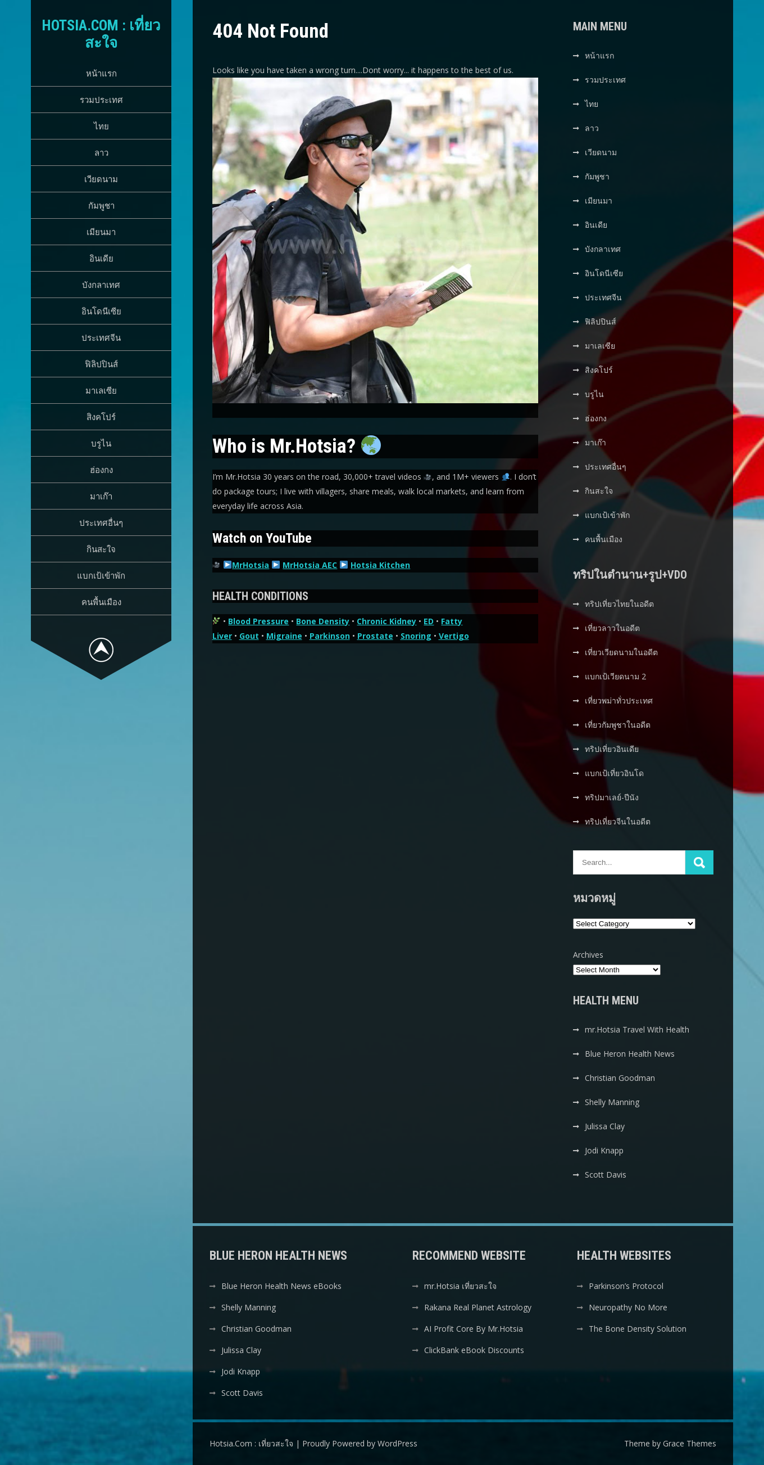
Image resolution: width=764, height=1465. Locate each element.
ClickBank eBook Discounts (474, 1350)
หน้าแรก (101, 73)
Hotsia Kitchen (380, 565)
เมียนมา (101, 231)
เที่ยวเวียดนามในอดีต (621, 652)
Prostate (375, 635)
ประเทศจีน (101, 337)
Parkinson (330, 635)
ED (429, 621)
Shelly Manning (612, 1102)
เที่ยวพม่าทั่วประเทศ (619, 700)
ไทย (101, 126)
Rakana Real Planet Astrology (477, 1307)
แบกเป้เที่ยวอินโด (614, 773)
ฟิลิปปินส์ (101, 363)
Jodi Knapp (604, 1150)
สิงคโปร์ (101, 416)
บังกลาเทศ (101, 284)
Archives (588, 954)
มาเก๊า (101, 496)
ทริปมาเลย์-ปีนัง (612, 797)
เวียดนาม (101, 178)
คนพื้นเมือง (101, 601)
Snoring (416, 635)
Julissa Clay (605, 1126)
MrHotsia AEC (310, 565)
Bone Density (322, 621)
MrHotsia (250, 565)
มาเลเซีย (101, 390)
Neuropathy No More (628, 1307)
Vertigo (454, 635)
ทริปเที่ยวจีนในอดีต (618, 821)
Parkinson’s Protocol (626, 1286)
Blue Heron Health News (630, 1053)
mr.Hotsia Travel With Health (637, 1029)
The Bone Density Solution (637, 1328)
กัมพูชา (101, 205)
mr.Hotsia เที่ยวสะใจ (460, 1286)
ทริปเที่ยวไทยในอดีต (619, 603)
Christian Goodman (620, 1077)
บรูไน (101, 443)
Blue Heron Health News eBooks (281, 1286)
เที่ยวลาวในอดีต (612, 628)
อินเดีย (101, 258)
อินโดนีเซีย (101, 311)
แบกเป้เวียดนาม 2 (615, 676)
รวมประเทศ (101, 99)
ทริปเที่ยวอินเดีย (612, 748)
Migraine (284, 635)
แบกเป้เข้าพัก (101, 575)
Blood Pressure (258, 621)
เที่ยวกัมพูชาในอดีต (618, 724)
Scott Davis (605, 1174)
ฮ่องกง (101, 469)
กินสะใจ (101, 549)
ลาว (101, 152)
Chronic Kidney (386, 621)
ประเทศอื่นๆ (101, 522)
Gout (249, 635)
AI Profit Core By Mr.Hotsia (473, 1328)
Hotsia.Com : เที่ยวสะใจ (101, 34)
